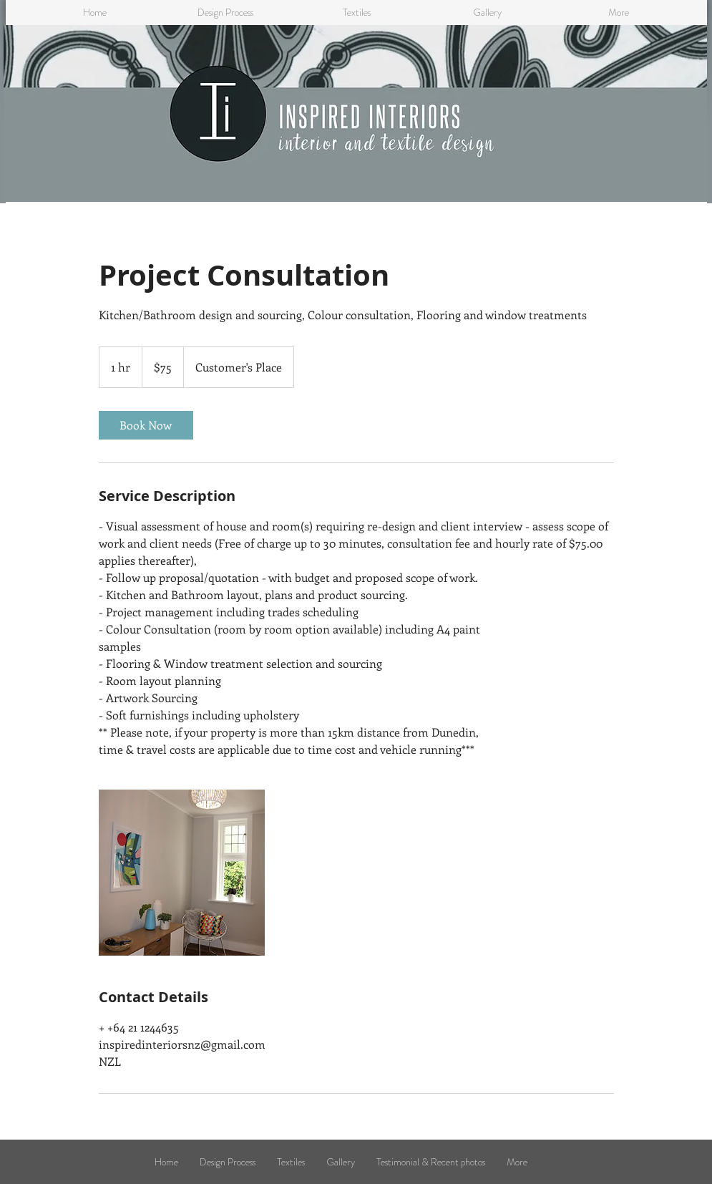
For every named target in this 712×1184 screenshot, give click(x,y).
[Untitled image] (182, 873)
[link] (146, 425)
